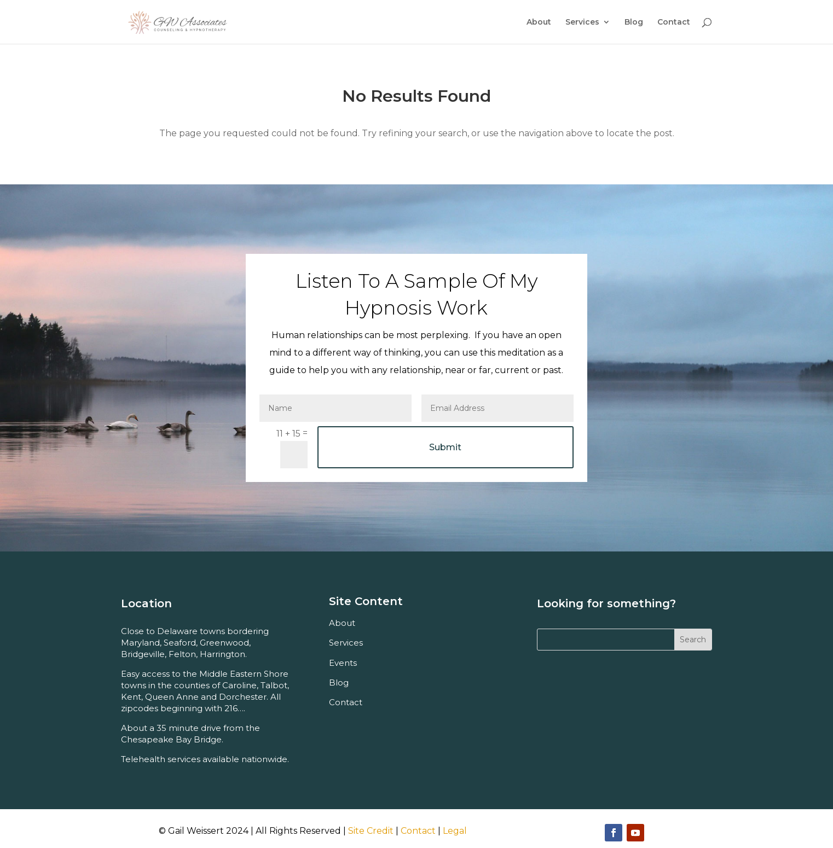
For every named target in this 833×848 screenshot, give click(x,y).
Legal (455, 831)
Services (582, 22)
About (539, 22)
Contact (673, 22)
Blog (633, 22)
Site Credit (371, 831)
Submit (445, 447)
